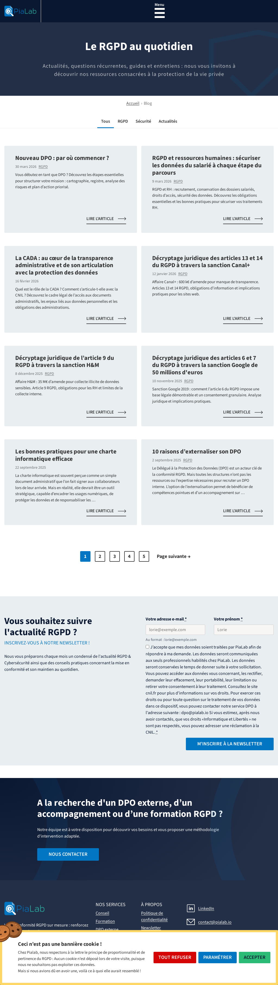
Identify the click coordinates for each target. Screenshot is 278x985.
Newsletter (151, 928)
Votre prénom (228, 619)
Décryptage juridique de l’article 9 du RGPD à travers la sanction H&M (64, 362)
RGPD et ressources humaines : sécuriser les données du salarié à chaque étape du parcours (207, 165)
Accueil (132, 103)
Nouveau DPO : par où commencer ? (62, 158)
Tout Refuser (174, 957)
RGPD (123, 121)
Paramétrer (217, 957)
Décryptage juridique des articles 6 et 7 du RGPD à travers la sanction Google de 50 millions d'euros (205, 365)
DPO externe (107, 929)
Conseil (102, 913)
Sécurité (143, 121)
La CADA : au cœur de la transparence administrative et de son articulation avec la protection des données (64, 265)
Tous (105, 121)
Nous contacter (68, 854)
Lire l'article (109, 219)
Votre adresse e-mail (166, 619)
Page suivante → (173, 556)
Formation (105, 921)
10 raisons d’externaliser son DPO (196, 451)
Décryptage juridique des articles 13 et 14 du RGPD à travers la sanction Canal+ (207, 262)
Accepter (254, 957)
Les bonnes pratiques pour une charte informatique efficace (66, 455)
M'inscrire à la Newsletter (229, 743)
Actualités (168, 121)
